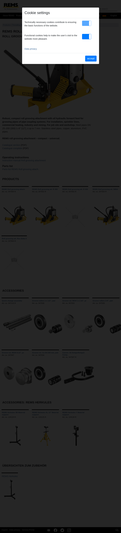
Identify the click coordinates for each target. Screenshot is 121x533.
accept (90, 58)
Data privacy (31, 49)
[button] (86, 23)
